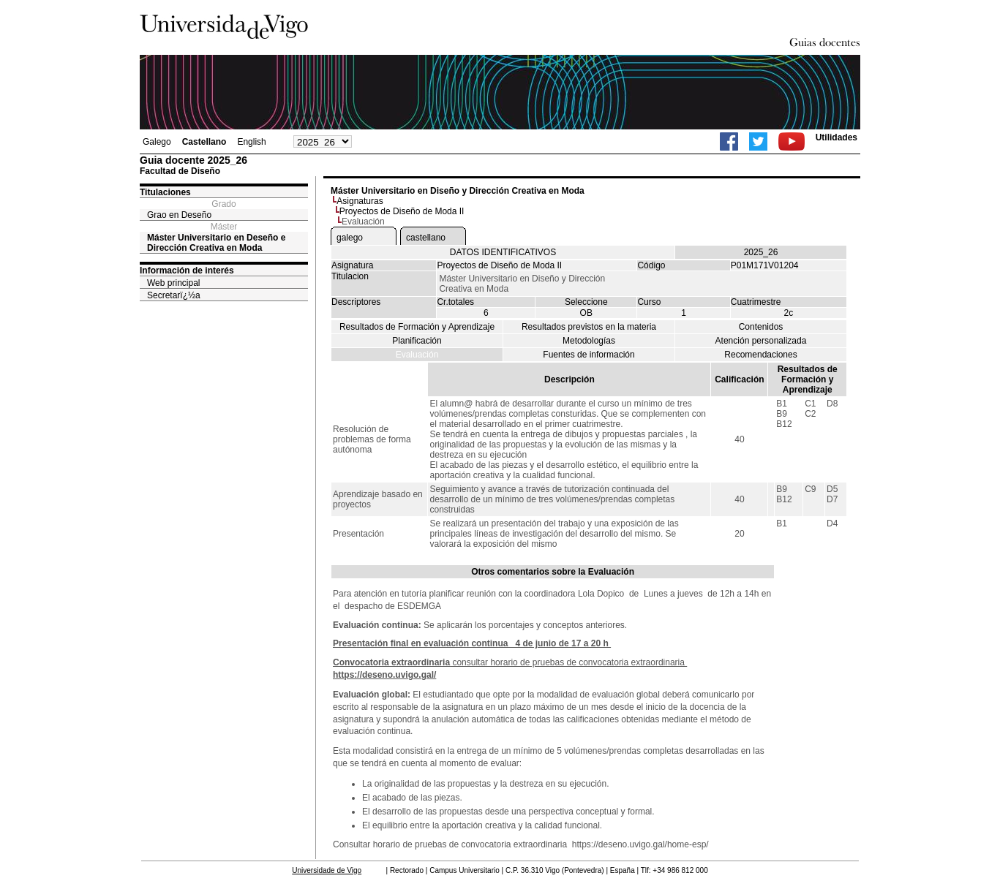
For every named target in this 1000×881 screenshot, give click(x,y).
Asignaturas (360, 201)
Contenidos (761, 327)
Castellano (204, 142)
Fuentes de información (588, 354)
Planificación (416, 341)
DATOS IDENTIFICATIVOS (503, 252)
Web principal (173, 283)
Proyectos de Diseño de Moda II (402, 211)
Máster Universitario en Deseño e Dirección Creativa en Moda (216, 242)
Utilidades (836, 137)
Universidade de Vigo (326, 870)
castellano (426, 237)
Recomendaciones (760, 354)
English (251, 142)
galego (350, 237)
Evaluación (417, 354)
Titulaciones (165, 192)
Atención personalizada (761, 341)
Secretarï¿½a (173, 295)
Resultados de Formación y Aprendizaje (417, 327)
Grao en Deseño (179, 215)
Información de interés (187, 270)
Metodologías (589, 341)
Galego (157, 142)
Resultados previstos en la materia (589, 327)
